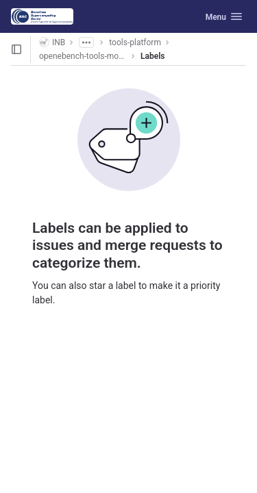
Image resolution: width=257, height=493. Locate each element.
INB (52, 42)
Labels (152, 56)
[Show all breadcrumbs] (86, 42)
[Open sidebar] (16, 49)
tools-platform (135, 42)
